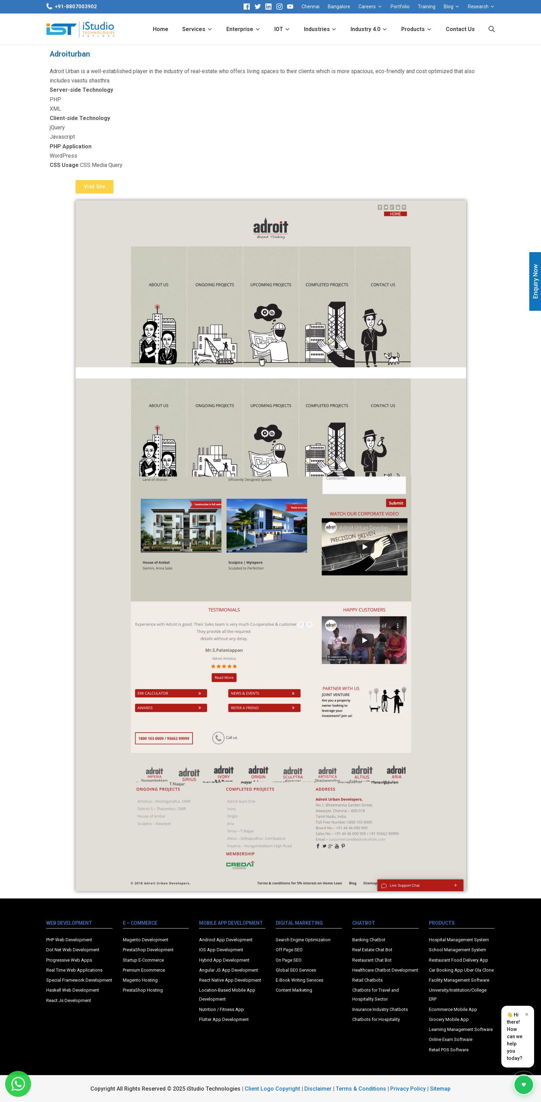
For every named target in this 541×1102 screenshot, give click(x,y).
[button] (95, 186)
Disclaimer (318, 1088)
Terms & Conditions (361, 1088)
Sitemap (440, 1088)
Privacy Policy (408, 1088)
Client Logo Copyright (273, 1088)
